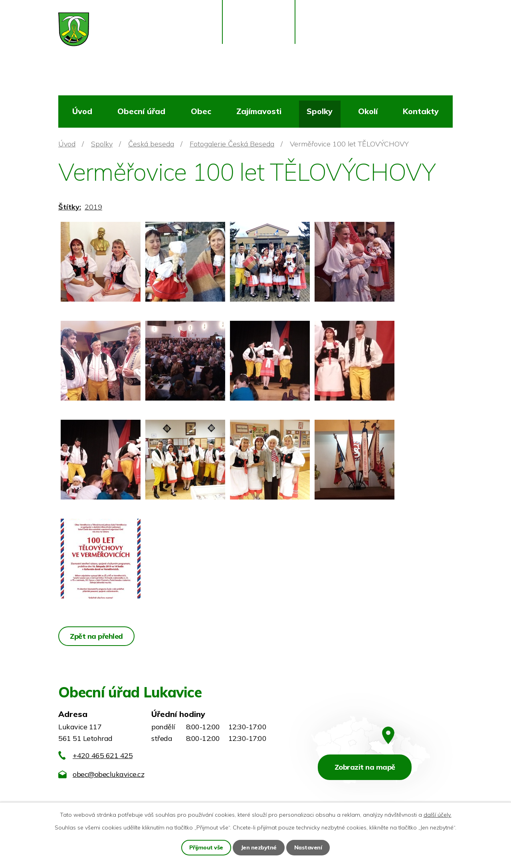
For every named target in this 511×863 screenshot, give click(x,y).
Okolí (368, 111)
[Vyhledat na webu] (417, 34)
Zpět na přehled (96, 636)
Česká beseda (151, 143)
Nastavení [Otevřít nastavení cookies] (308, 847)
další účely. (438, 814)
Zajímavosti (258, 111)
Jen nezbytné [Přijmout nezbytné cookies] (259, 847)
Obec (201, 111)
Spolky (320, 111)
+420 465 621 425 (103, 755)
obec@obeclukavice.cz (108, 774)
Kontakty (421, 111)
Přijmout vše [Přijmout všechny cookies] (206, 847)
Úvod (82, 111)
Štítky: (69, 206)
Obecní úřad (141, 111)
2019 (93, 206)
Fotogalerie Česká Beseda (232, 143)
